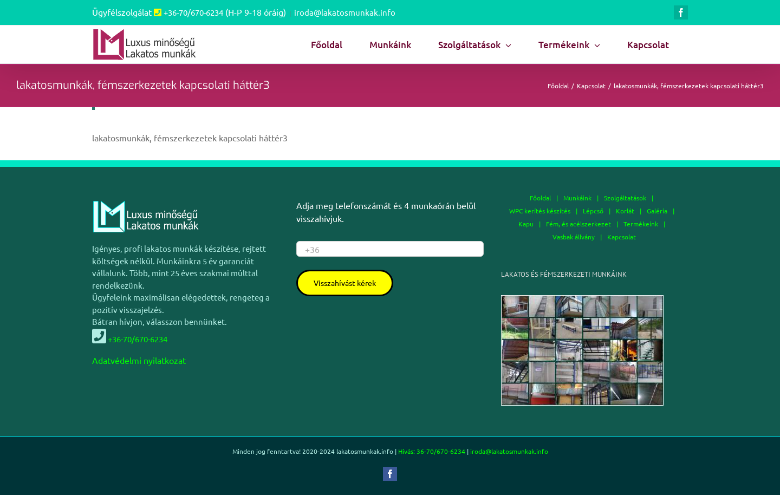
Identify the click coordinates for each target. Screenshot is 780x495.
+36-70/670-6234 (193, 12)
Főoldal (540, 197)
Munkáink (577, 197)
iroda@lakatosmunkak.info (344, 12)
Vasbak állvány (573, 236)
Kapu (526, 223)
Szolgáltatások (625, 197)
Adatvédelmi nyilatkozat (139, 360)
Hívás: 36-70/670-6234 (431, 451)
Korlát (625, 210)
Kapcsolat (621, 236)
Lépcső (593, 210)
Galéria (657, 210)
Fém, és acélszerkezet (578, 223)
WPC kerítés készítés (539, 210)
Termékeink (640, 223)
